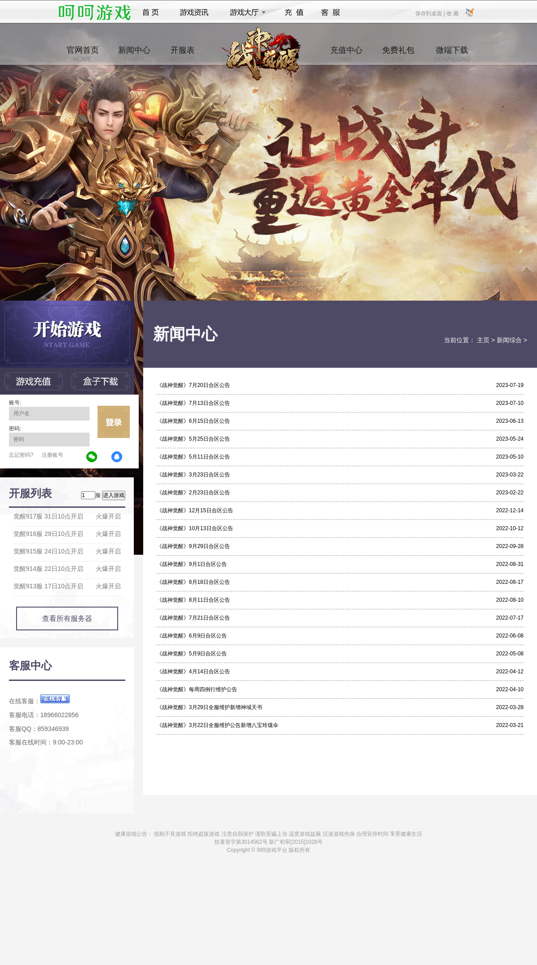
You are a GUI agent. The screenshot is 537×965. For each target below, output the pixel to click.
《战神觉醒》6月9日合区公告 (192, 636)
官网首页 (83, 54)
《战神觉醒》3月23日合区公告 (193, 475)
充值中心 (346, 54)
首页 (150, 12)
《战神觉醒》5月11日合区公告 (193, 457)
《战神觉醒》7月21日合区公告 (193, 618)
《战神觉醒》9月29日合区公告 (193, 546)
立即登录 (114, 422)
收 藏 (452, 13)
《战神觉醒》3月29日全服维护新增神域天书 (209, 707)
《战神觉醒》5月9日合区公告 (192, 653)
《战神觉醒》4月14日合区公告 (193, 671)
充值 (293, 12)
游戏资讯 (194, 12)
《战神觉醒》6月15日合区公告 (193, 421)
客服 (331, 12)
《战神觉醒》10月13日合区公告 (195, 528)
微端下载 (452, 54)
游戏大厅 (245, 12)
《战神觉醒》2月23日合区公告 (193, 492)
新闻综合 (509, 340)
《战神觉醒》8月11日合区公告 (193, 600)
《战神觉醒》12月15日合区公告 (195, 510)
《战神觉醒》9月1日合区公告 (192, 564)
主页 (483, 340)
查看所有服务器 (67, 618)
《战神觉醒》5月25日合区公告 (193, 439)
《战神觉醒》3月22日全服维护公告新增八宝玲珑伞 (217, 725)
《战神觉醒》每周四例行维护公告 (197, 689)
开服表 (182, 54)
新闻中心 (134, 54)
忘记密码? (21, 455)
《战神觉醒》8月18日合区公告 (193, 582)
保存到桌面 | (430, 13)
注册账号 (52, 455)
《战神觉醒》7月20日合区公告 (193, 385)
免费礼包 (398, 54)
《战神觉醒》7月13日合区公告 (193, 403)
